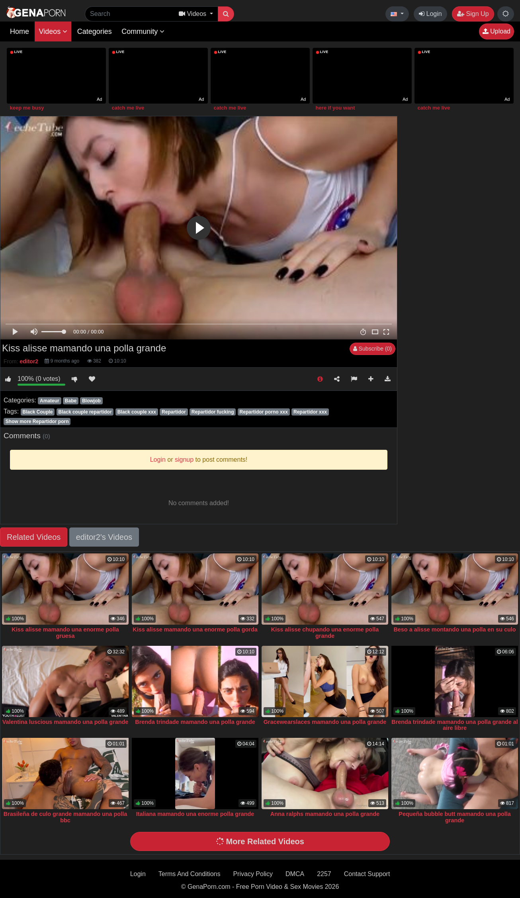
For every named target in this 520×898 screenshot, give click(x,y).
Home (19, 31)
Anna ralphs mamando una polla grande (324, 814)
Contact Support (367, 874)
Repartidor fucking (213, 412)
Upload (496, 31)
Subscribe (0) (372, 348)
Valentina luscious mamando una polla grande (65, 722)
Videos (53, 31)
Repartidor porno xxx (264, 412)
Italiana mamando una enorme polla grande (195, 814)
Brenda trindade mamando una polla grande (195, 722)
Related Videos (34, 537)
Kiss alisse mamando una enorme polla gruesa (65, 632)
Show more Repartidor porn (37, 421)
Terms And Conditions (189, 874)
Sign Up (473, 13)
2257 (324, 874)
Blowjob (91, 401)
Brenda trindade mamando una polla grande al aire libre (454, 725)
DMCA (294, 874)
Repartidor (174, 412)
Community (142, 31)
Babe (70, 401)
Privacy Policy (253, 874)
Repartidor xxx (310, 412)
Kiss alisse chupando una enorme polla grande (325, 632)
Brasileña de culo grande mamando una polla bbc (65, 817)
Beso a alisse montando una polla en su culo (454, 629)
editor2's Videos (104, 537)
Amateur (49, 401)
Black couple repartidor (85, 412)
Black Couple (37, 412)
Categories (94, 31)
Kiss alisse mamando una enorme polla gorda (195, 629)
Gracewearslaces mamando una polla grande (325, 722)
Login (430, 13)
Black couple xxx (136, 412)
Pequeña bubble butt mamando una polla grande (454, 817)
